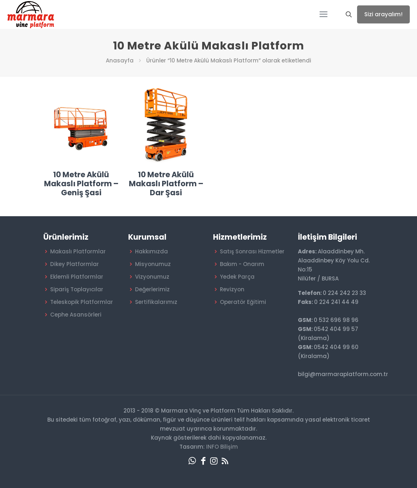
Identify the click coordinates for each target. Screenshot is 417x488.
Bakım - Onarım (242, 264)
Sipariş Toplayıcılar (76, 289)
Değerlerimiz (152, 289)
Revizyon (232, 289)
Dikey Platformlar (74, 264)
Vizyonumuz (152, 276)
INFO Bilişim (222, 446)
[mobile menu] (323, 14)
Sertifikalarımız (156, 302)
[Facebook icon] (203, 461)
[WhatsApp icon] (192, 461)
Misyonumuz (153, 264)
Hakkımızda (151, 251)
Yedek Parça (237, 276)
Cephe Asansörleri (75, 314)
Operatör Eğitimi (243, 302)
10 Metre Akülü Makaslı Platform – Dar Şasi (166, 183)
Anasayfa (120, 60)
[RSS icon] (225, 461)
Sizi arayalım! (383, 14)
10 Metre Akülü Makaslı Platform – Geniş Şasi (81, 183)
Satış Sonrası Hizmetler (252, 251)
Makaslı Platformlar (78, 251)
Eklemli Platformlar (76, 276)
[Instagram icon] (214, 461)
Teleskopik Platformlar (81, 302)
